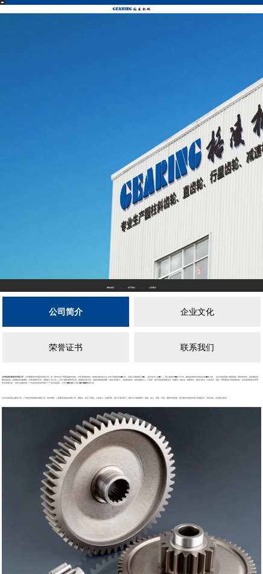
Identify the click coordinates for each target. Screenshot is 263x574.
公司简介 (66, 312)
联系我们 (197, 347)
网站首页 (110, 287)
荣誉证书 (66, 347)
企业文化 (197, 312)
